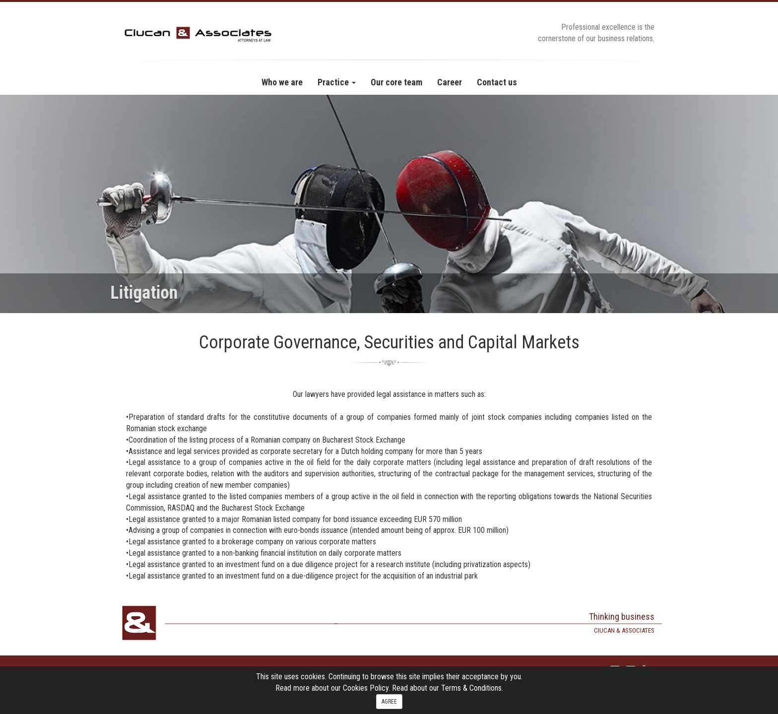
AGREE (389, 701)
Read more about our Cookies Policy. (333, 688)
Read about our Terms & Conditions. (447, 688)
